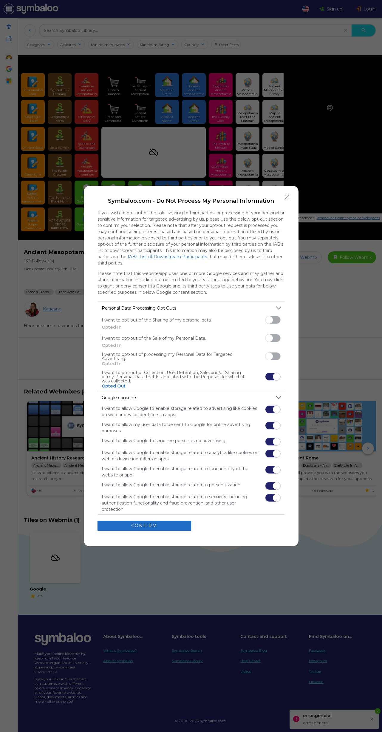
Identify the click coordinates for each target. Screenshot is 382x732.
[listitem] (191, 308)
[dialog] (191, 366)
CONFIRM (144, 525)
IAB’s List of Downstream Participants (167, 256)
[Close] (287, 197)
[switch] (273, 320)
